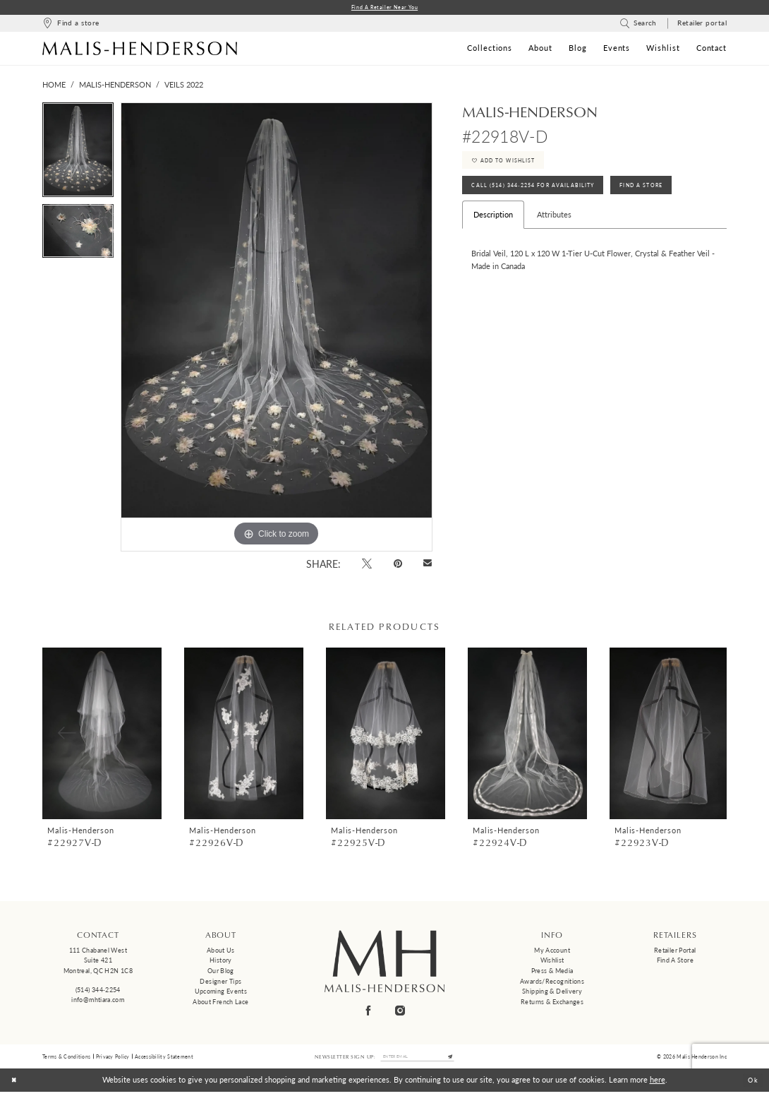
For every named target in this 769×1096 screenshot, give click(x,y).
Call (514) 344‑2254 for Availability (543, 196)
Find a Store (675, 961)
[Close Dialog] (15, 1084)
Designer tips (220, 982)
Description (493, 227)
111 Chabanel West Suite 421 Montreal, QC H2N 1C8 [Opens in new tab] (98, 962)
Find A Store (669, 196)
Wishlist (552, 961)
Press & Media (552, 972)
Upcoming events (221, 993)
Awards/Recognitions (552, 982)
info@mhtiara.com (97, 1001)
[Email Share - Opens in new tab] (427, 565)
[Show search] (638, 25)
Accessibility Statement (164, 1058)
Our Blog (220, 972)
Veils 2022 (183, 86)
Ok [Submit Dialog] (751, 1083)
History (221, 961)
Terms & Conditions (66, 1058)
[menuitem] (70, 25)
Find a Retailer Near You (384, 8)
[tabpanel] (78, 155)
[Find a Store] (70, 25)
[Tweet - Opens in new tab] (367, 565)
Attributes (554, 227)
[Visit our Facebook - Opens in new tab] (369, 1012)
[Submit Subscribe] (458, 1059)
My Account (552, 951)
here (657, 1083)
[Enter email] (418, 1059)
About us (221, 951)
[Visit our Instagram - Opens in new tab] (400, 1012)
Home (54, 86)
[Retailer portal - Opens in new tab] (702, 25)
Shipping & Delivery (552, 993)
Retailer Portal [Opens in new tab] (675, 951)
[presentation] (102, 735)
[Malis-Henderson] (139, 49)
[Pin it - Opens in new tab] (397, 565)
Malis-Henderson (115, 86)
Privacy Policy (113, 1058)
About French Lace (220, 1003)
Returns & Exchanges (552, 1003)
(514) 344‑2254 (98, 991)
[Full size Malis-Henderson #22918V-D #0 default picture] (276, 328)
